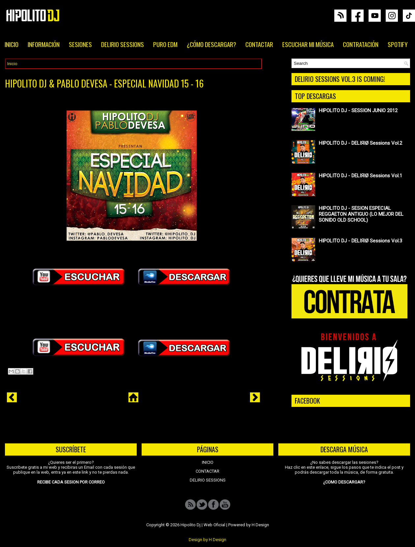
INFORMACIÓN (44, 44)
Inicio (12, 63)
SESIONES (80, 44)
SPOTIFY (398, 44)
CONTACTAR (259, 44)
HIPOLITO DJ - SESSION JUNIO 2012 (358, 110)
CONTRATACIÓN (360, 44)
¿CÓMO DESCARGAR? (211, 44)
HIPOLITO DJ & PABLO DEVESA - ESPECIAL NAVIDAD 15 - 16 (104, 83)
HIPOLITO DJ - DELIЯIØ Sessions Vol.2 (360, 143)
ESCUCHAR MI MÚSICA (308, 44)
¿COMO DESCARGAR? (344, 482)
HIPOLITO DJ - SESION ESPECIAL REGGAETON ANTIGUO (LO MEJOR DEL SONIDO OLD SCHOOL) (361, 214)
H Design (260, 524)
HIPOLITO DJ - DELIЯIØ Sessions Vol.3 (360, 241)
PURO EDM (165, 44)
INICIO (11, 44)
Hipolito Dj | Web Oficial (202, 524)
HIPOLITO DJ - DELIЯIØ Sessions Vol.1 (360, 176)
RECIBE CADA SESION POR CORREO (71, 482)
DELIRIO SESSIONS (122, 44)
